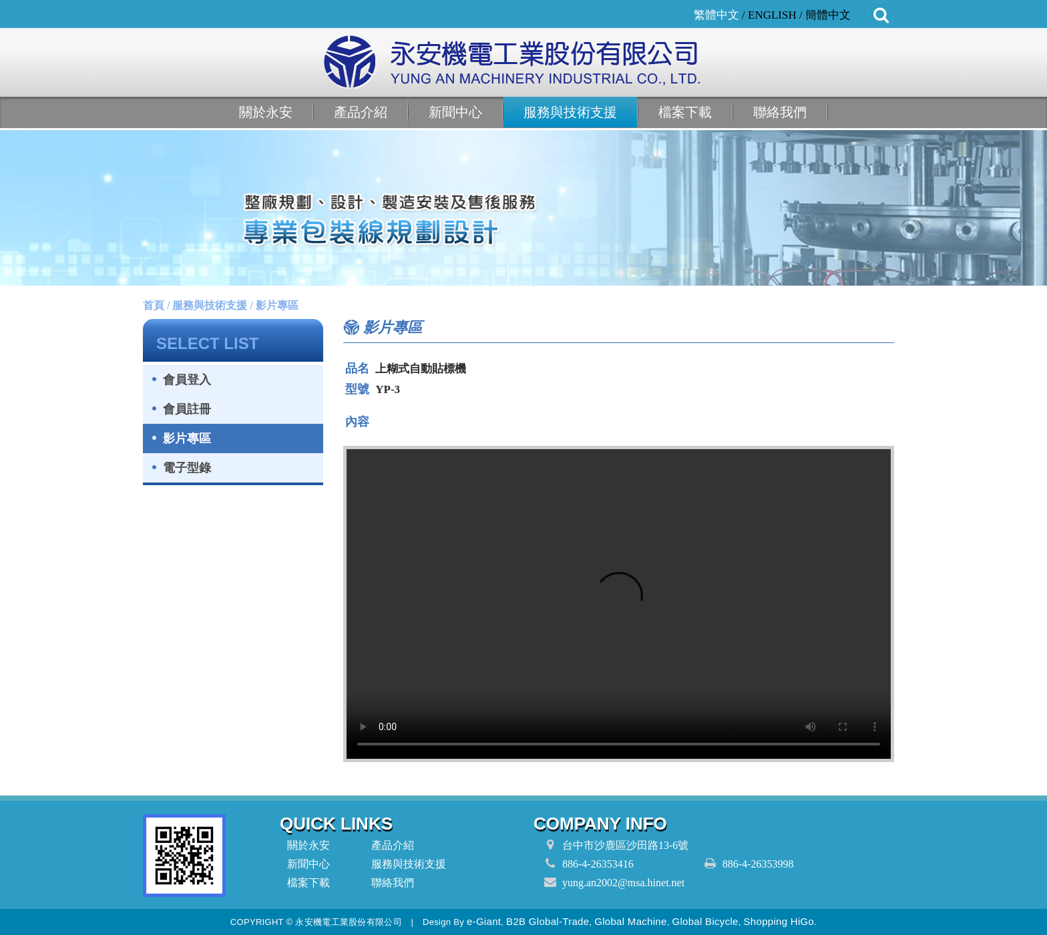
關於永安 (265, 112)
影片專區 (187, 438)
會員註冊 (187, 409)
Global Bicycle (705, 921)
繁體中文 (716, 15)
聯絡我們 (780, 112)
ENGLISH (772, 15)
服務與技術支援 (570, 112)
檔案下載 (685, 112)
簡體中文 (828, 15)
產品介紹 (360, 112)
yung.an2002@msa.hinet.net (623, 882)
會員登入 (187, 379)
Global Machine (630, 921)
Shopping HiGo (779, 921)
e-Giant (484, 921)
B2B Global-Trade (547, 921)
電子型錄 (187, 468)
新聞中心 (455, 112)
